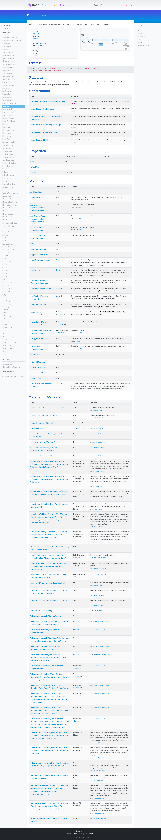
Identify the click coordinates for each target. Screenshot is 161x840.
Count (32, 162)
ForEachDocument (79, 428)
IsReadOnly (34, 167)
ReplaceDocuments (8, 286)
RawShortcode (7, 259)
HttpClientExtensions (9, 163)
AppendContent (7, 52)
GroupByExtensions (98, 471)
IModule (35, 38)
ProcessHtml (6, 247)
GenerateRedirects (8, 154)
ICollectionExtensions (98, 410)
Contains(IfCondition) (38, 249)
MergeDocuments (8, 211)
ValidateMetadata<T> (9, 343)
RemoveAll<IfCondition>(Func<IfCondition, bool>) (48, 583)
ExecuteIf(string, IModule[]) (40, 140)
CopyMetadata (7, 73)
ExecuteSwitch (7, 115)
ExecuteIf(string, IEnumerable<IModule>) (45, 132)
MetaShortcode (7, 217)
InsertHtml (5, 178)
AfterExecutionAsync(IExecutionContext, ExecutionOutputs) (37, 219)
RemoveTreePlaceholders (10, 283)
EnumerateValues (8, 85)
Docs (53, 5)
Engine (4, 82)
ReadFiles (5, 268)
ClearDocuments (7, 61)
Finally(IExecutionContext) (39, 339)
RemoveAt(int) (35, 378)
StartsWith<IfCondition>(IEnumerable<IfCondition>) (48, 601)
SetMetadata (6, 319)
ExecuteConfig (7, 100)
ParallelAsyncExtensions (99, 547)
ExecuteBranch (7, 97)
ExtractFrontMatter (8, 121)
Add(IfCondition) (36, 192)
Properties (140, 39)
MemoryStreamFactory (10, 205)
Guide (96, 5)
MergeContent (7, 208)
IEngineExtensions (8, 166)
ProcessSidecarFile (8, 253)
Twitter (114, 5)
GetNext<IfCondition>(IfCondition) (42, 442)
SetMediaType (7, 316)
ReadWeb (5, 274)
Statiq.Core (6, 28)
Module (35, 55)
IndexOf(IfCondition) (37, 362)
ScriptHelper (6, 307)
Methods (139, 42)
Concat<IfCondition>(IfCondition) (42, 423)
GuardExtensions (97, 610)
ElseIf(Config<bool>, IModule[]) (41, 289)
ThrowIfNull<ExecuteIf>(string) (41, 611)
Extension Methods (143, 45)
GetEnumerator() (36, 354)
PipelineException (8, 241)
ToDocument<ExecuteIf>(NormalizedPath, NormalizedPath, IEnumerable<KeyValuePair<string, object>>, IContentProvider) (49, 657)
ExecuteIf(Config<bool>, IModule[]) (42, 109)
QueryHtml (5, 256)
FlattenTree (6, 139)
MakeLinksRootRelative (10, 202)
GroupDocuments (8, 160)
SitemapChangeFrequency (11, 367)
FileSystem (6, 127)
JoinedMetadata (7, 364)
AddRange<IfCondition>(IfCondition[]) (43, 415)
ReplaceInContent (8, 289)
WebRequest (6, 346)
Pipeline (5, 238)
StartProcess (6, 325)
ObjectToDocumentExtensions (101, 616)
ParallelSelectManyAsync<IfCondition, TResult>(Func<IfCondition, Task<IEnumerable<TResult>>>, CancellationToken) (49, 566)
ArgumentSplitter (8, 55)
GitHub (108, 5)
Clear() (32, 244)
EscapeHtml (6, 88)
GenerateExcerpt (7, 148)
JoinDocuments (7, 187)
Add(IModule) (35, 197)
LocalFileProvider (7, 190)
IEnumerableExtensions (99, 423)
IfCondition (6, 169)
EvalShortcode (7, 91)
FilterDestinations (8, 130)
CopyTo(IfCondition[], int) (39, 255)
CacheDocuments (8, 58)
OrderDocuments (8, 229)
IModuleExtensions (98, 428)
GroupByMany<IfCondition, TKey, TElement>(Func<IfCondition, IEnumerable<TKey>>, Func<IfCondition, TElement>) (49, 479)
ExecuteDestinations (9, 103)
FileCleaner (6, 124)
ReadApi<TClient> (8, 262)
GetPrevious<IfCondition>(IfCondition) (44, 456)
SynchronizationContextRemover (13, 376)
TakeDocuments (7, 331)
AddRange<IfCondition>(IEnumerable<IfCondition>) (48, 408)
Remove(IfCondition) (37, 373)
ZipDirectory (6, 355)
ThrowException (7, 334)
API (101, 5)
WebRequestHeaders (9, 349)
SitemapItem (6, 322)
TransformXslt (7, 340)
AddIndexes (6, 43)
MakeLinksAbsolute (8, 199)
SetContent (6, 310)
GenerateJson (7, 151)
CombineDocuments (9, 64)
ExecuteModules (7, 109)
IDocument (60, 314)
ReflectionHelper (7, 280)
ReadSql (5, 271)
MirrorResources (7, 220)
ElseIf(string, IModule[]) (38, 304)
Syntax (139, 30)
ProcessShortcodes (8, 250)
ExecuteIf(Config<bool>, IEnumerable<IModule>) (47, 101)
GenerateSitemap (8, 157)
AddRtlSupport (7, 46)
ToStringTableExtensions (99, 818)
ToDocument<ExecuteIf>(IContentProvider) (45, 616)
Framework (65, 5)
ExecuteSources (7, 112)
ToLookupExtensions (98, 742)
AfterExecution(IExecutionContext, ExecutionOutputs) (37, 208)
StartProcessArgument (10, 328)
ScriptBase (6, 298)
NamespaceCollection (9, 223)
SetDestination (7, 313)
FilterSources (6, 136)
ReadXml (5, 277)
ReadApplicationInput (9, 265)
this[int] (33, 172)
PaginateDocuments (9, 232)
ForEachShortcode (8, 142)
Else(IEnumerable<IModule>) (40, 260)
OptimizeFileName (8, 226)
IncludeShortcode (8, 175)
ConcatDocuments (8, 67)
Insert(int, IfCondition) (38, 367)
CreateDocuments (8, 76)
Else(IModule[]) (35, 270)
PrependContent (7, 244)
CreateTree (6, 79)
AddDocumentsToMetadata (11, 40)
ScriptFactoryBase (8, 304)
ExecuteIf (5, 106)
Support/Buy (128, 5)
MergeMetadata (7, 214)
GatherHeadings (7, 145)
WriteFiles (5, 352)
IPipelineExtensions (8, 184)
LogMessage (6, 196)
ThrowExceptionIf (8, 337)
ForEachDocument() (37, 428)
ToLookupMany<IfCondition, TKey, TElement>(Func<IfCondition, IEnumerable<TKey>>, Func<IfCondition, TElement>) (49, 751)
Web (44, 5)
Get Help (119, 5)
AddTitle (5, 49)
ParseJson (5, 235)
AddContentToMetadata (10, 37)
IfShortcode (6, 172)
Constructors (141, 36)
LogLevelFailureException (10, 193)
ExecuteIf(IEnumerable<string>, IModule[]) (45, 125)
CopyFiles (5, 70)
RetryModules (7, 295)
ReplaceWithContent (9, 292)
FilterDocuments (7, 133)
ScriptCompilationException (11, 301)
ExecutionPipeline (8, 118)
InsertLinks (5, 181)
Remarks (140, 33)
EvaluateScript (7, 94)
